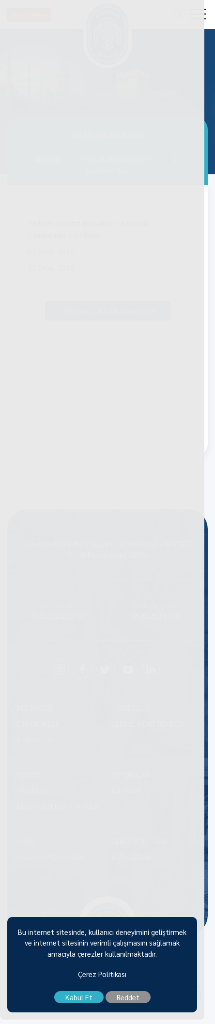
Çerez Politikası (107, 978)
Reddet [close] (133, 1001)
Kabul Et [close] (84, 1001)
